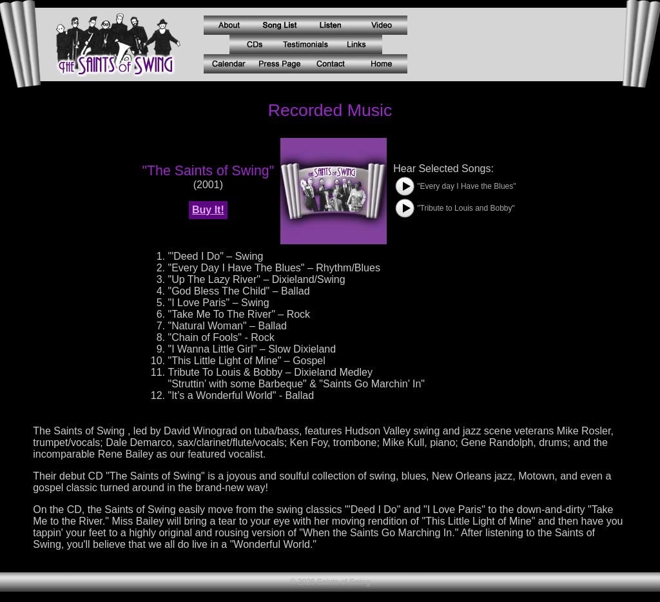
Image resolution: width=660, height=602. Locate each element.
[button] (404, 186)
